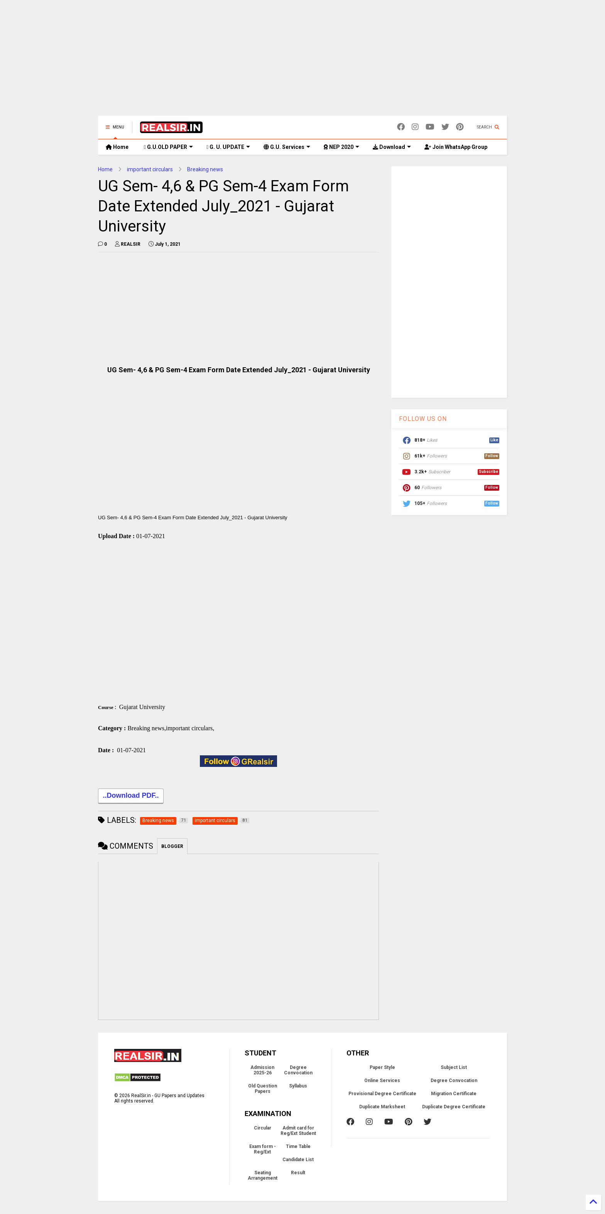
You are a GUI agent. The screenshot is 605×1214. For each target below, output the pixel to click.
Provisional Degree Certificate (382, 1095)
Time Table (298, 1148)
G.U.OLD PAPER (168, 147)
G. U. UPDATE (228, 147)
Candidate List (298, 1161)
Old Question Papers (262, 1090)
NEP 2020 (341, 147)
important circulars (150, 169)
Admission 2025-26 (262, 1071)
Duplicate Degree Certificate (453, 1108)
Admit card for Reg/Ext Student (298, 1132)
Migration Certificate (454, 1095)
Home (117, 147)
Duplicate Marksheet (382, 1108)
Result (298, 1174)
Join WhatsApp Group (455, 147)
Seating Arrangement (262, 1177)
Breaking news (205, 169)
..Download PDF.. (131, 797)
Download (392, 147)
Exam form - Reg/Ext (262, 1150)
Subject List (454, 1069)
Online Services (382, 1082)
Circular (262, 1129)
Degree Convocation (298, 1071)
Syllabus (298, 1087)
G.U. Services (287, 147)
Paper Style (382, 1069)
